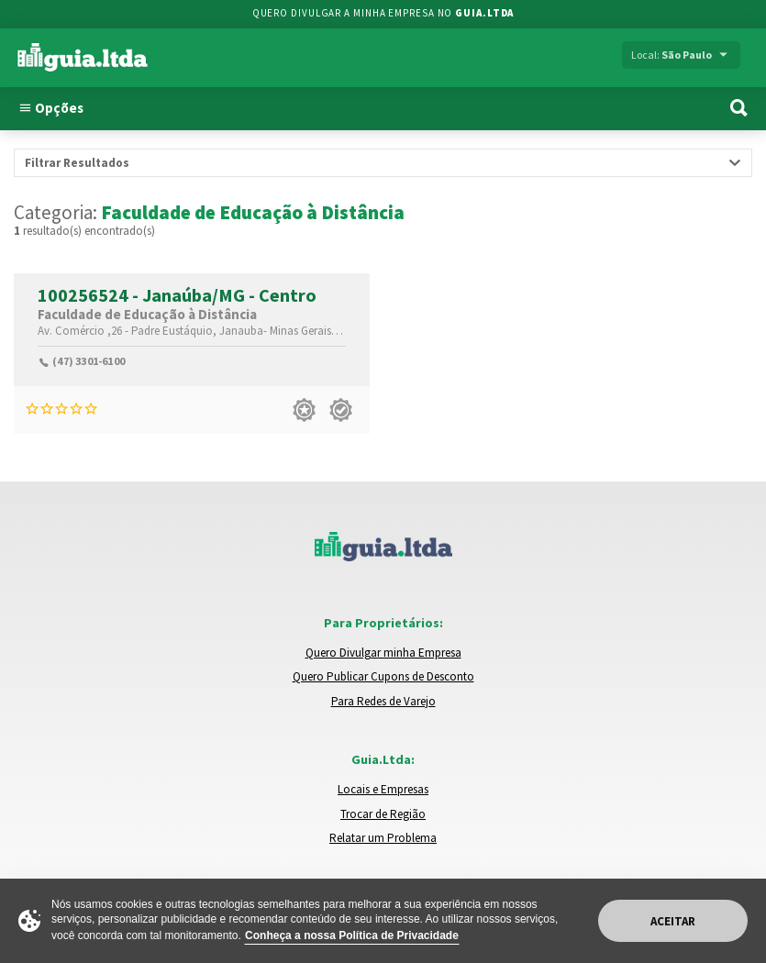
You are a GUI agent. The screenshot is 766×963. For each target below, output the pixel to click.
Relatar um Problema (383, 838)
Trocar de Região (383, 814)
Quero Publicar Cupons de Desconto (383, 676)
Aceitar (672, 921)
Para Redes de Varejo (383, 701)
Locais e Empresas (383, 789)
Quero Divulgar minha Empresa (383, 652)
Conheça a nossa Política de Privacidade (352, 935)
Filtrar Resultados (77, 163)
